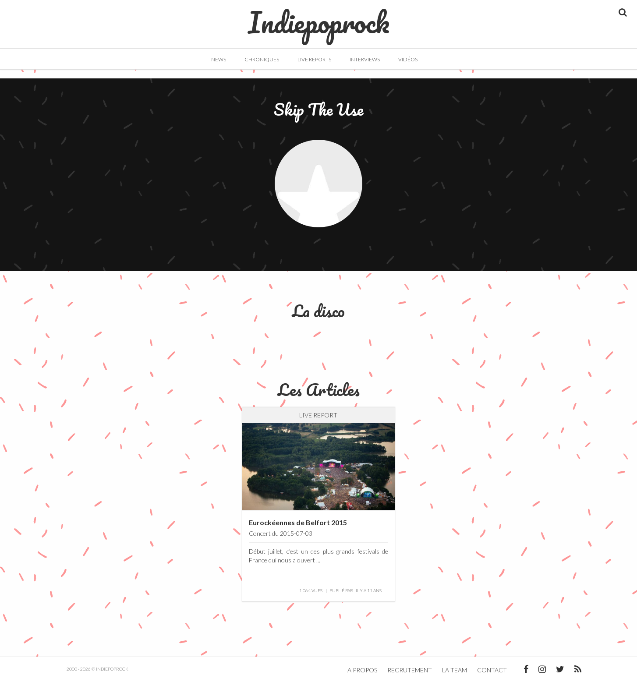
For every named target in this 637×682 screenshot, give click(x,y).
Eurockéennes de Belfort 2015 (298, 522)
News (218, 59)
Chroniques (261, 59)
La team (454, 670)
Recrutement (409, 670)
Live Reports (314, 59)
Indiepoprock (318, 18)
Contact (492, 670)
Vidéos (408, 59)
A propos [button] (362, 670)
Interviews (365, 59)
